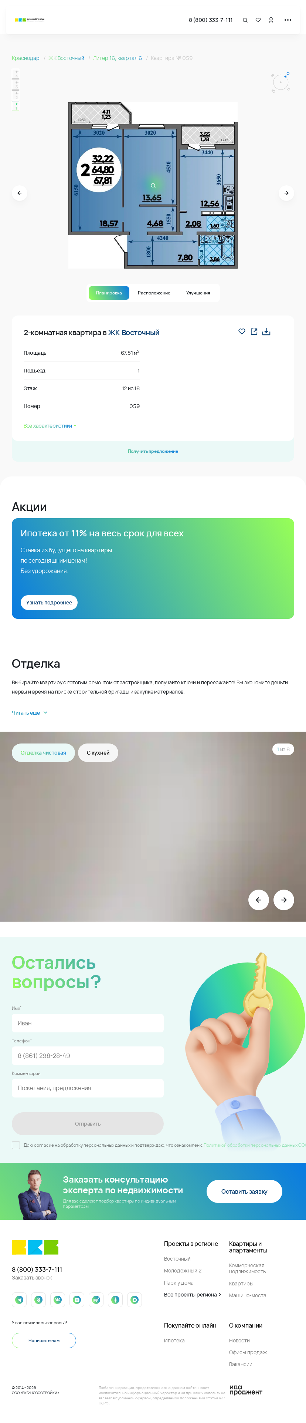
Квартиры (241, 1283)
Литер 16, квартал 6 (118, 57)
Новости (239, 1340)
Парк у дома (179, 1282)
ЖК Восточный (66, 57)
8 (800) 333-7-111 (211, 19)
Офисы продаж (248, 1352)
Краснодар (26, 57)
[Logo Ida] (246, 1390)
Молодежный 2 (182, 1270)
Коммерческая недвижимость (247, 1268)
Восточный (177, 1258)
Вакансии (240, 1364)
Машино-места (247, 1295)
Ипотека (174, 1340)
